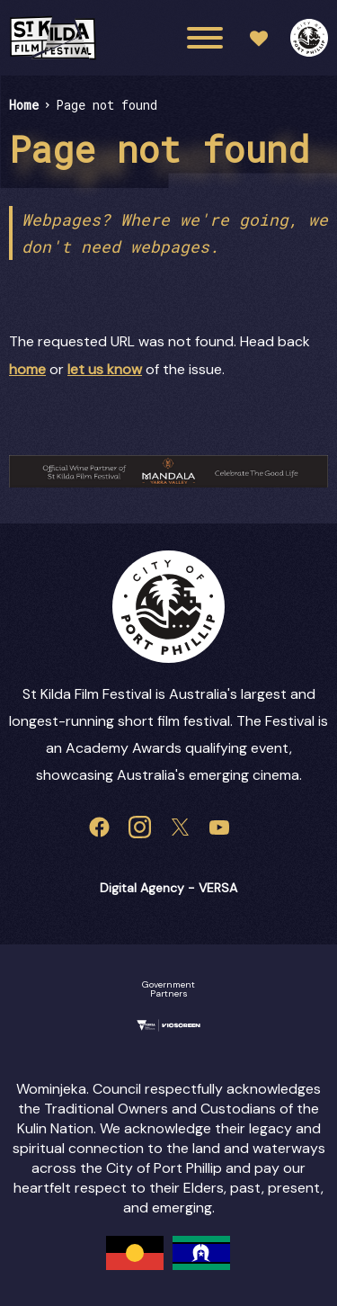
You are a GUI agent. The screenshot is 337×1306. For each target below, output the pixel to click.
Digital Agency (142, 888)
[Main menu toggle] (204, 37)
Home (24, 104)
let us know (104, 369)
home (27, 369)
